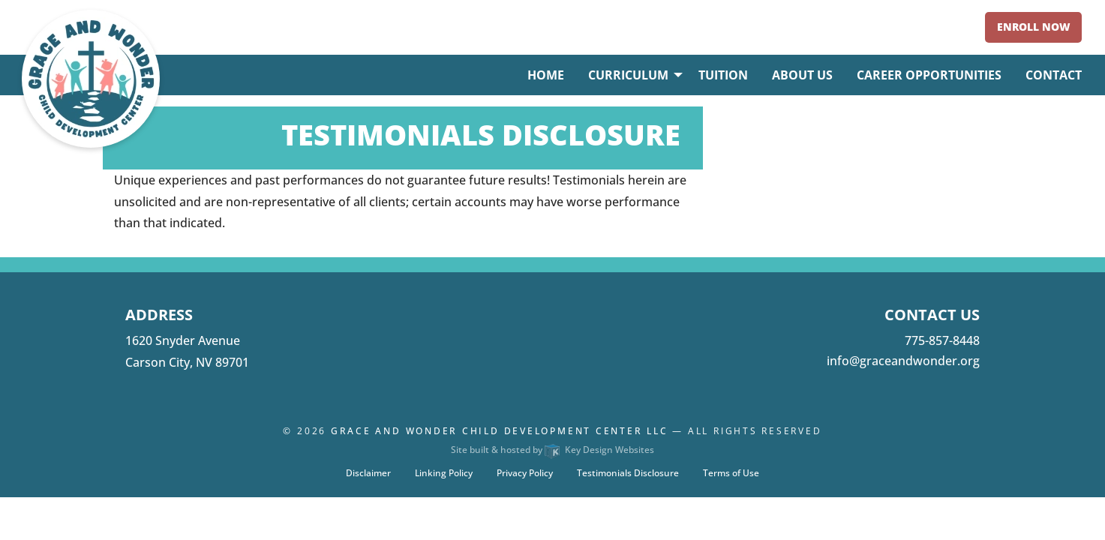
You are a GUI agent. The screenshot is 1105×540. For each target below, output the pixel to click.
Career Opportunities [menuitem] (929, 75)
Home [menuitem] (545, 75)
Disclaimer (368, 472)
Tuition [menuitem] (723, 75)
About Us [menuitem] (802, 75)
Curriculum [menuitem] (628, 75)
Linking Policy (444, 472)
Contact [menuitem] (1053, 75)
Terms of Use (731, 472)
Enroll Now (1033, 27)
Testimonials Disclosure (628, 472)
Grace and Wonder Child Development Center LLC (499, 430)
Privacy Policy (525, 472)
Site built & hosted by (552, 449)
